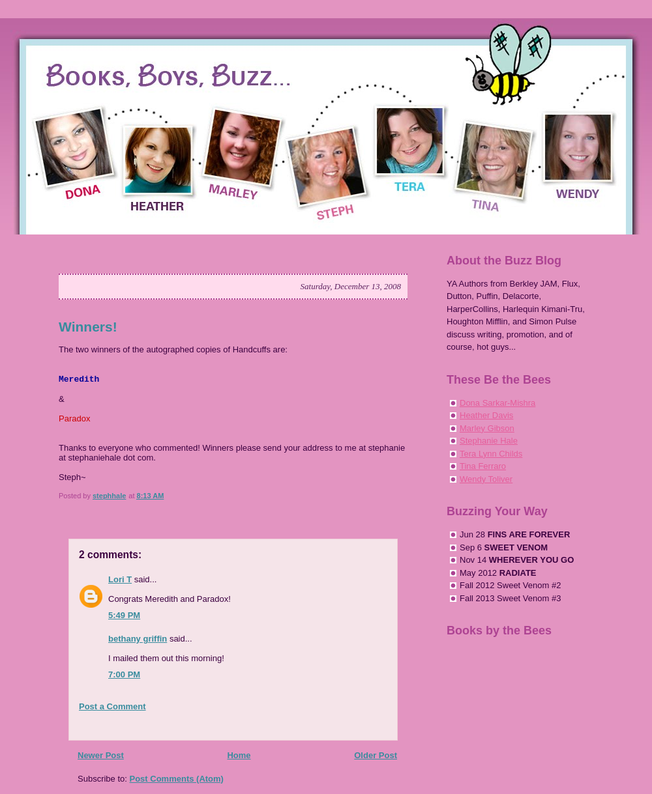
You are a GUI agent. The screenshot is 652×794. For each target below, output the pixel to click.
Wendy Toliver (486, 479)
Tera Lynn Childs (491, 454)
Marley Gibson (487, 428)
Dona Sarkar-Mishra (497, 403)
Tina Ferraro (483, 466)
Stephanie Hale (489, 441)
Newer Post (101, 755)
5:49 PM (124, 615)
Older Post (375, 755)
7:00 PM (124, 674)
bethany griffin (137, 639)
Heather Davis (486, 415)
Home (238, 755)
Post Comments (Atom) (177, 779)
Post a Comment (112, 706)
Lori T (120, 579)
